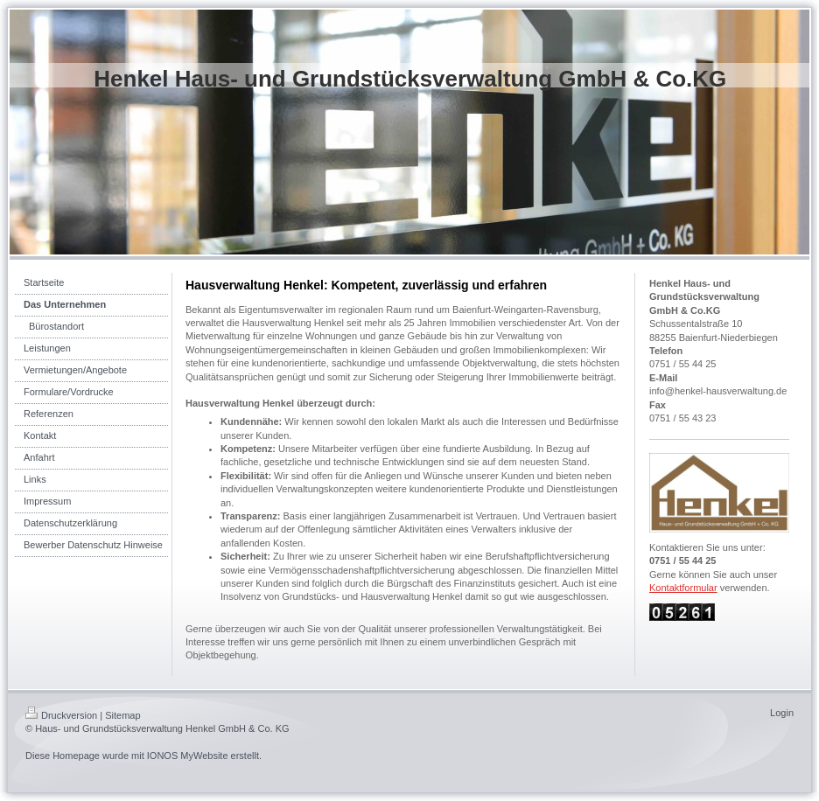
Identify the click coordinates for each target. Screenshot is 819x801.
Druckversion (61, 715)
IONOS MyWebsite (187, 755)
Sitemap (122, 715)
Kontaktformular (683, 587)
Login (782, 712)
